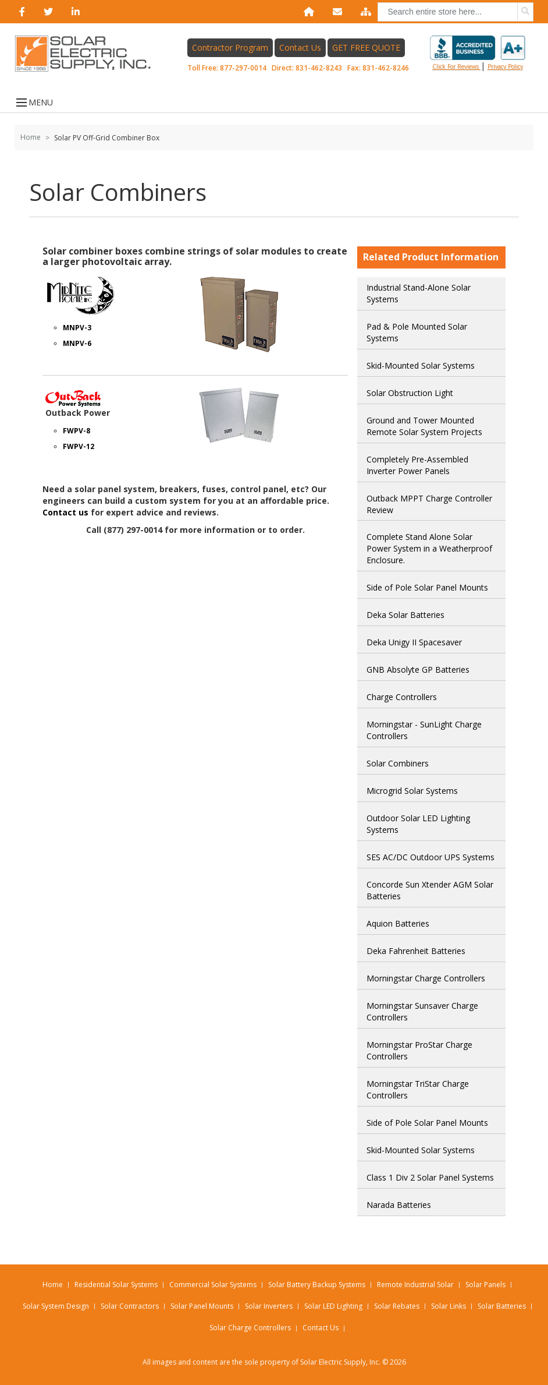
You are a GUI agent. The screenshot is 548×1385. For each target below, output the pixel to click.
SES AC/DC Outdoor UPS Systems (430, 857)
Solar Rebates (396, 1306)
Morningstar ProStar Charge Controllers (419, 1050)
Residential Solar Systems (116, 1284)
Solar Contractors (130, 1306)
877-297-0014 (243, 68)
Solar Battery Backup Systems (316, 1284)
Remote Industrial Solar (415, 1284)
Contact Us (300, 47)
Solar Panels (485, 1284)
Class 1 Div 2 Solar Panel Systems (430, 1177)
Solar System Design (56, 1306)
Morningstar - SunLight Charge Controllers (424, 730)
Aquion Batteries (397, 923)
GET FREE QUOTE (366, 47)
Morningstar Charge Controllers (425, 978)
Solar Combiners (397, 763)
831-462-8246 (385, 68)
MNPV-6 (77, 343)
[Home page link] (89, 53)
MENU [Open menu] (34, 102)
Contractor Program (230, 47)
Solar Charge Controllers (250, 1328)
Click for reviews (477, 53)
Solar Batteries (502, 1306)
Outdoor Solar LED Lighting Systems (418, 823)
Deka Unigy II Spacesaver (414, 642)
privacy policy (505, 66)
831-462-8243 (319, 68)
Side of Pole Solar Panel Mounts (427, 587)
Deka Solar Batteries (405, 614)
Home (30, 137)
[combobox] (455, 12)
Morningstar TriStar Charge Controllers (417, 1089)
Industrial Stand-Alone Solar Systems (418, 293)
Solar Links (448, 1306)
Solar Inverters (269, 1306)
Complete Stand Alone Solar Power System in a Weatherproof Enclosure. (429, 548)
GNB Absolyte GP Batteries (417, 669)
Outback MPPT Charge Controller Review (429, 504)
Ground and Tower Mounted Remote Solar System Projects (424, 426)
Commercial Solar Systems (213, 1284)
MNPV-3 (77, 328)
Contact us (65, 512)
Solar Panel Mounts (201, 1306)
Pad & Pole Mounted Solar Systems (416, 332)
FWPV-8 (76, 431)
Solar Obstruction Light (409, 392)
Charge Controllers (401, 696)
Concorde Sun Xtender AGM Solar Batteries (429, 890)
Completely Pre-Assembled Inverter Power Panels (417, 465)
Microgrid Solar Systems (412, 790)
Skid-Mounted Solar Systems (420, 365)
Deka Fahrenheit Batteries (415, 950)
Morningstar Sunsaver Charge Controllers (422, 1011)
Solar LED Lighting (333, 1306)
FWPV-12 (78, 446)
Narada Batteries (398, 1204)
